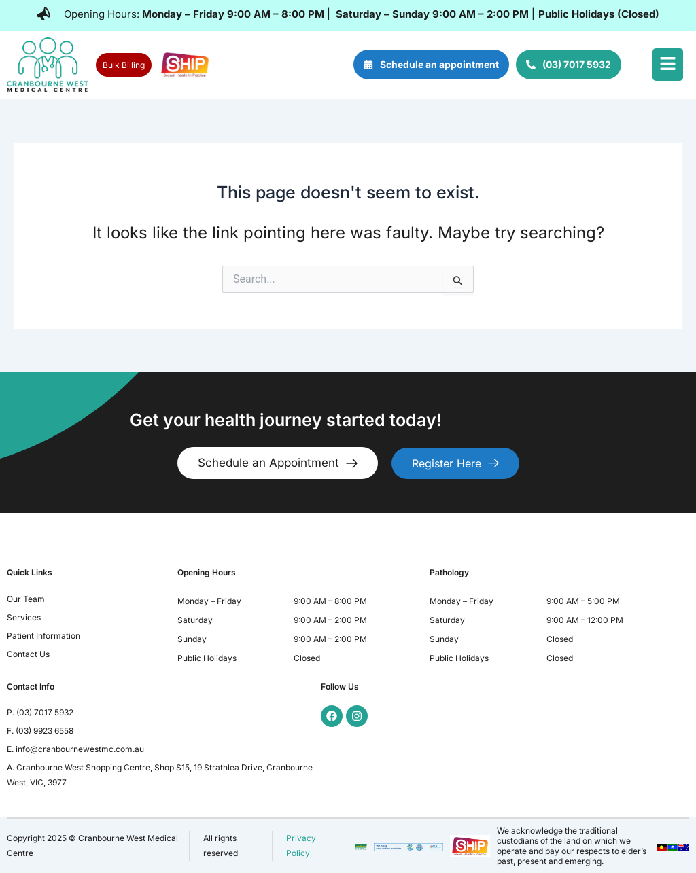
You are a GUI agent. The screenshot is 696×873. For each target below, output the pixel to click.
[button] (667, 64)
